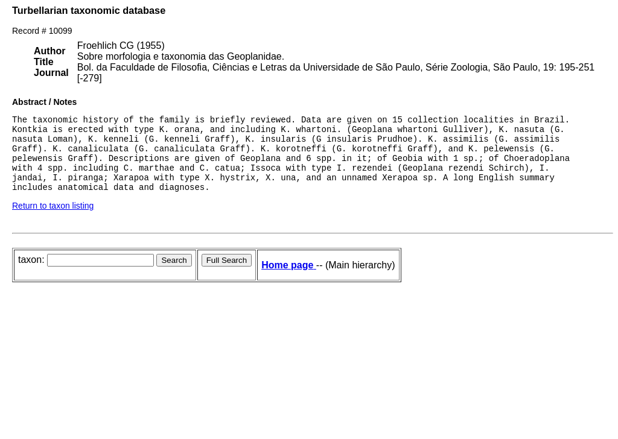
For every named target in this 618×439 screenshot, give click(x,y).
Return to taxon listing (53, 220)
